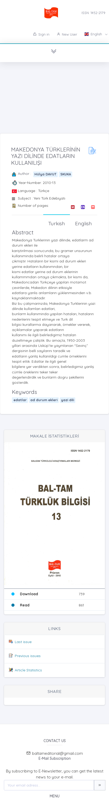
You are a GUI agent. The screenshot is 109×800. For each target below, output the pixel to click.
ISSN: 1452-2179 (93, 13)
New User (67, 34)
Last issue (23, 641)
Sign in (41, 34)
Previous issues (28, 655)
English (93, 34)
